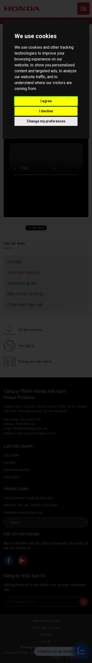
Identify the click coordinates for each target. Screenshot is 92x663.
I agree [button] (46, 101)
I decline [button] (46, 111)
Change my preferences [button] (46, 121)
